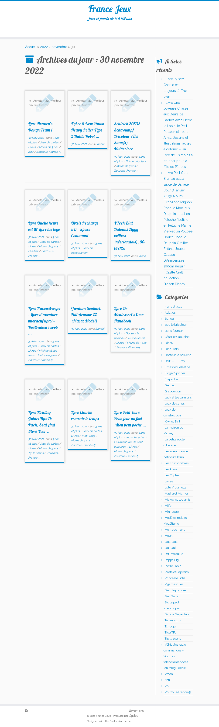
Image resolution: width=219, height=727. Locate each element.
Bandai (99, 145)
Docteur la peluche (178, 356)
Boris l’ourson (174, 332)
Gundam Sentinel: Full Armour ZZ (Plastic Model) (86, 316)
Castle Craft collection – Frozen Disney (174, 279)
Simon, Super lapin (178, 615)
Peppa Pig (172, 561)
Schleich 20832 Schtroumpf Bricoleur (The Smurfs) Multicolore (127, 137)
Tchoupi (170, 628)
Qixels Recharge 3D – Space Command (84, 231)
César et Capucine (177, 338)
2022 (44, 48)
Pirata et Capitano (177, 573)
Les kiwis (171, 470)
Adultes (170, 314)
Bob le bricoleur (136, 162)
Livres (32, 148)
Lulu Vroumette (175, 489)
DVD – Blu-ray (175, 362)
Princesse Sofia (175, 579)
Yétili (168, 681)
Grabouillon (173, 393)
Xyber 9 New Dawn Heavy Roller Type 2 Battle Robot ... (87, 131)
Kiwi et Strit (172, 423)
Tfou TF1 (170, 634)
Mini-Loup (89, 437)
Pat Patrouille (174, 555)
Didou (169, 344)
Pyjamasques (174, 585)
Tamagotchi (173, 621)
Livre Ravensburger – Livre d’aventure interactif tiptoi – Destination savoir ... (44, 322)
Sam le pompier (176, 591)
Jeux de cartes (49, 143)
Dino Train (172, 350)
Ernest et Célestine (177, 368)
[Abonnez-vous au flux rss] (28, 710)
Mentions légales (130, 710)
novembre (59, 48)
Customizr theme (120, 721)
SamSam (171, 597)
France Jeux (110, 9)
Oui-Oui (33, 252)
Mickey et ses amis (177, 501)
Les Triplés (172, 476)
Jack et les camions (178, 399)
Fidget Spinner (175, 374)
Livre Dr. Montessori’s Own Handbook (129, 316)
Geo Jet (170, 386)
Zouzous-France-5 (48, 153)
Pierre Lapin (173, 567)
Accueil (30, 48)
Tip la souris (36, 454)
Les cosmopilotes (176, 464)
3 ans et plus (173, 308)
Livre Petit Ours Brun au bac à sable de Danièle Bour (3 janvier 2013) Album (176, 185)
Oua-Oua (171, 543)
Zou (31, 153)
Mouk (168, 537)
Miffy (168, 507)
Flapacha (171, 380)
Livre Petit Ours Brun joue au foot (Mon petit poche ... (130, 420)
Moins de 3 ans (49, 148)
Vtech (142, 257)
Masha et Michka (176, 495)
